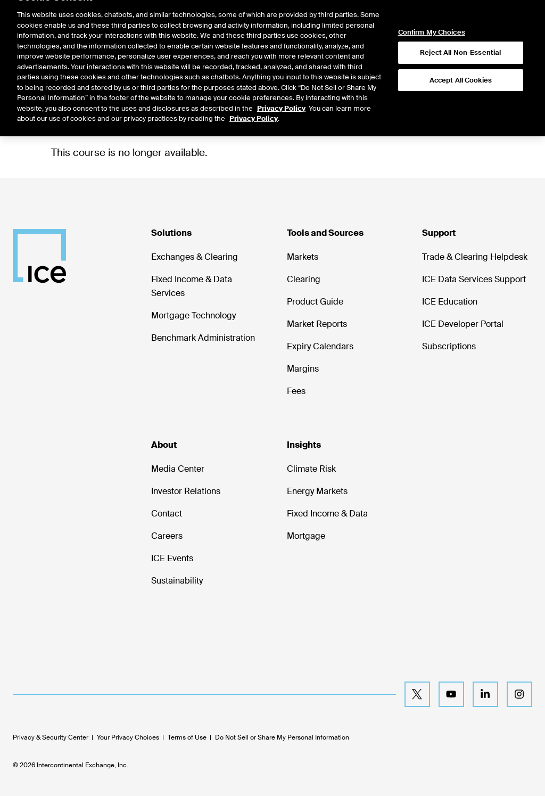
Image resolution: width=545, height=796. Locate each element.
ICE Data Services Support (474, 279)
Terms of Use (187, 737)
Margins (303, 368)
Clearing (303, 279)
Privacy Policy (281, 97)
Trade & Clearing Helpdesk (474, 256)
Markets (302, 256)
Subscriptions (449, 346)
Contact (166, 513)
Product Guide (315, 301)
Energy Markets (317, 491)
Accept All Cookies (461, 69)
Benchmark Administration (203, 337)
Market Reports (317, 324)
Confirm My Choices (431, 21)
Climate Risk (311, 468)
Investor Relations (185, 491)
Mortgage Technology (193, 315)
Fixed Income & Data (327, 513)
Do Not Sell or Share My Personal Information (282, 737)
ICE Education (449, 301)
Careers (167, 535)
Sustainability (177, 580)
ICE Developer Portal (462, 324)
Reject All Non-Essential (460, 41)
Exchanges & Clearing (194, 256)
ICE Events (172, 558)
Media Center (177, 468)
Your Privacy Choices (128, 737)
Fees (296, 391)
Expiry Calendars (320, 346)
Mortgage (306, 535)
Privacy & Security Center (50, 737)
